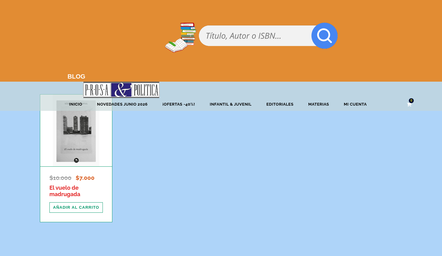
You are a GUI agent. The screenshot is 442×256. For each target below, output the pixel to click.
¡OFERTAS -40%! (178, 104)
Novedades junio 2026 (122, 104)
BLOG (76, 76)
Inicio (75, 104)
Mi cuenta (355, 104)
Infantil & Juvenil (230, 104)
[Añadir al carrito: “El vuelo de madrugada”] (76, 207)
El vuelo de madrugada (64, 191)
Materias (318, 104)
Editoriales (279, 104)
